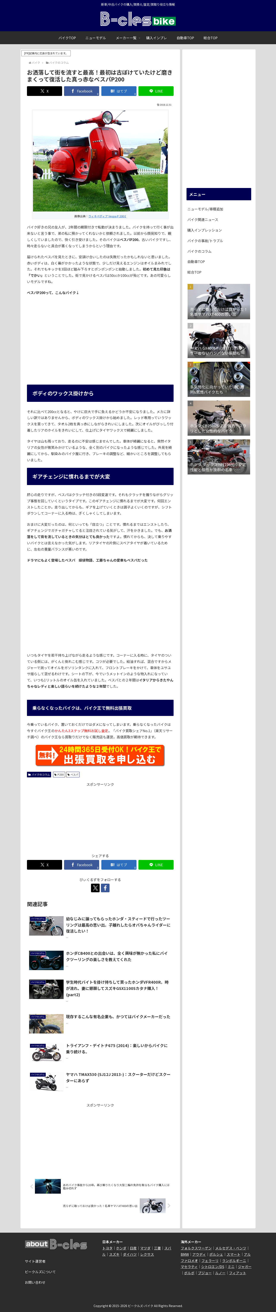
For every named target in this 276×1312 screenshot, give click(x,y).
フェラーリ (210, 1260)
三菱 (157, 1248)
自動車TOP (196, 261)
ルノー (220, 1272)
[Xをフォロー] (95, 888)
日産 (133, 1248)
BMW (185, 1254)
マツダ (145, 1248)
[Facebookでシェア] (81, 91)
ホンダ (121, 1248)
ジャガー (245, 1266)
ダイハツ (130, 1254)
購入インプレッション (204, 230)
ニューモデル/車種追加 (205, 208)
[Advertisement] (100, 818)
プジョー (205, 1272)
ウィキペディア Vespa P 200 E (107, 216)
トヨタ (107, 1248)
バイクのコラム (39, 774)
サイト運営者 (35, 1261)
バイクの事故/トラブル (205, 240)
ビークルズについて (40, 1271)
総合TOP (194, 272)
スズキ (114, 1254)
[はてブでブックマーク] (118, 91)
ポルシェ (216, 1254)
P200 (59, 774)
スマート (233, 1254)
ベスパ (72, 774)
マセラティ (189, 1266)
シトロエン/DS (212, 1266)
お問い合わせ (35, 1282)
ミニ (231, 1266)
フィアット (237, 1272)
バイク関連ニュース (202, 219)
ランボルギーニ (234, 1260)
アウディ (199, 1254)
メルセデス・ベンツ (230, 1248)
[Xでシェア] (44, 91)
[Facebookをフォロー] (105, 888)
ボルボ (189, 1272)
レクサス (147, 1254)
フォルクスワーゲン (196, 1248)
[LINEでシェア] (156, 91)
